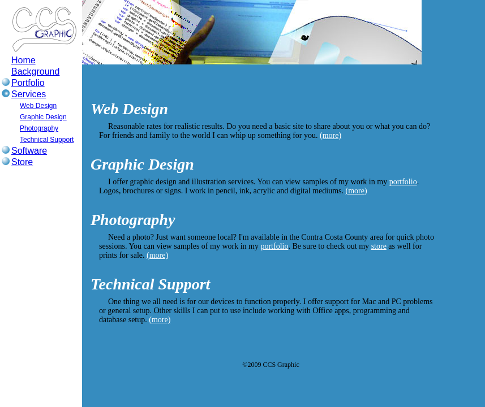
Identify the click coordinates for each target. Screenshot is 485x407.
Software (29, 150)
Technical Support (47, 140)
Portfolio (28, 83)
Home (23, 60)
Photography (39, 128)
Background (35, 71)
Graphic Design (43, 117)
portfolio (403, 181)
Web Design (38, 106)
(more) (330, 135)
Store (22, 162)
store (379, 246)
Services (28, 94)
